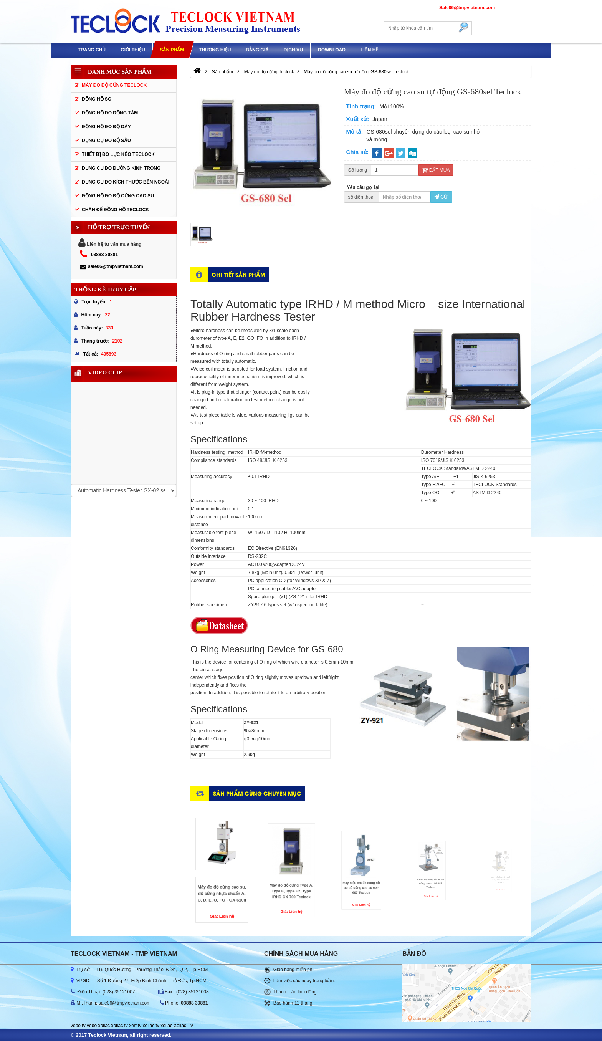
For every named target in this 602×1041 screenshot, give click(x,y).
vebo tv (78, 1025)
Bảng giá (257, 50)
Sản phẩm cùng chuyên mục (257, 793)
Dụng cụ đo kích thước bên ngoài (125, 182)
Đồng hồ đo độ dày (106, 126)
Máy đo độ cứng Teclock (114, 85)
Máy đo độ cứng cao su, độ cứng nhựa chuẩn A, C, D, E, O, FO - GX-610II (237, 880)
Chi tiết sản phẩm (238, 274)
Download (332, 50)
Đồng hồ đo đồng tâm (110, 113)
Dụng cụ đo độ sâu (106, 140)
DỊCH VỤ (293, 50)
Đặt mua (436, 170)
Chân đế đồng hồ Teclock (115, 209)
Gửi (441, 197)
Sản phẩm (172, 50)
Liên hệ (369, 50)
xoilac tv (119, 1025)
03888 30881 (104, 254)
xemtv (135, 1025)
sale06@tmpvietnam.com (111, 266)
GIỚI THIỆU (133, 50)
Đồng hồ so (96, 99)
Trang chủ (92, 50)
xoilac (104, 1025)
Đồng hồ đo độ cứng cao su (118, 196)
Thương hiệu (215, 50)
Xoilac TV (183, 1025)
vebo (92, 1025)
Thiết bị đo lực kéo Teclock (118, 154)
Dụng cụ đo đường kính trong (121, 168)
